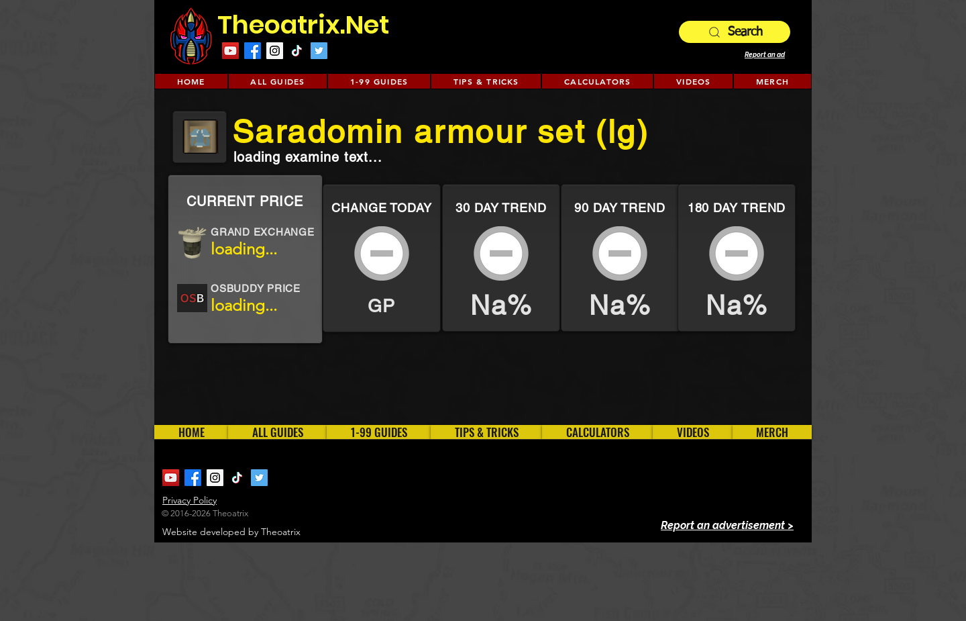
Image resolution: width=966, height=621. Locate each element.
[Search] (734, 32)
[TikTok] (296, 50)
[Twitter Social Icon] (319, 50)
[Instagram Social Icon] (274, 50)
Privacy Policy (189, 500)
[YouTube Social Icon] (230, 50)
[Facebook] (252, 50)
